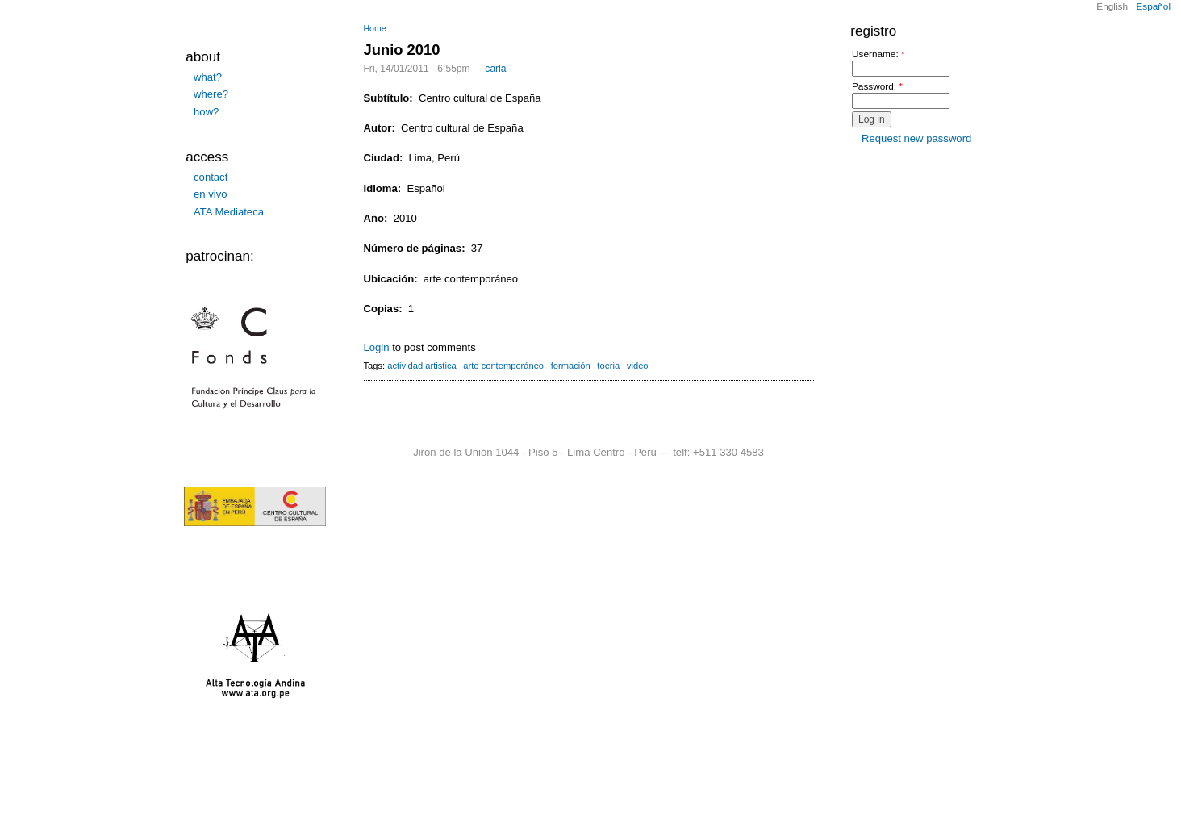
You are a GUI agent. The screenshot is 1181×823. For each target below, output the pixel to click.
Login (377, 347)
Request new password (916, 138)
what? (208, 77)
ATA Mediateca (229, 212)
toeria (608, 365)
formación (570, 365)
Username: (878, 54)
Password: (877, 86)
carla (495, 68)
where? (211, 94)
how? (206, 112)
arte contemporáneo (503, 365)
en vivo (210, 194)
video (638, 365)
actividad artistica (421, 365)
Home (375, 28)
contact (210, 177)
